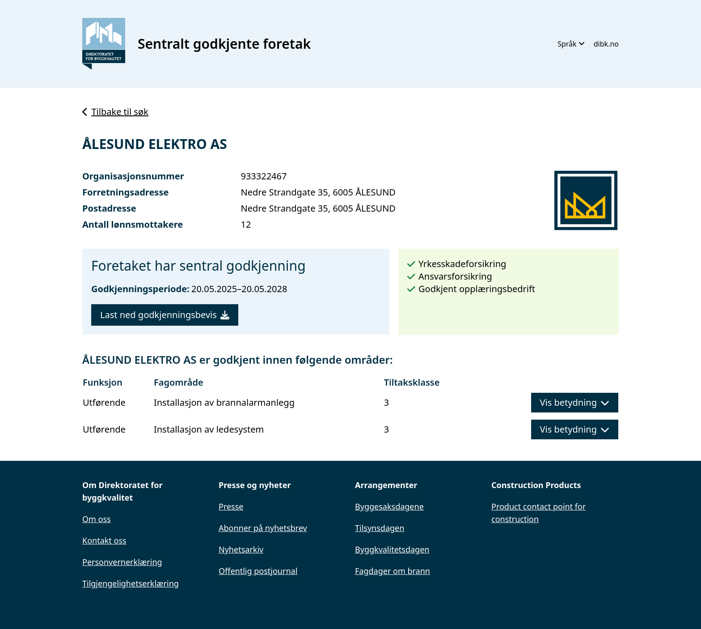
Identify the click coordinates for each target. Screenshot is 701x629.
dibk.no (606, 44)
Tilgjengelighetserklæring (130, 583)
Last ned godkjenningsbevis (164, 315)
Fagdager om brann (392, 570)
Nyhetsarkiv (241, 549)
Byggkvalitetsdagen (392, 549)
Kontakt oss (104, 540)
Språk (571, 44)
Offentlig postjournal (258, 570)
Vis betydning (574, 402)
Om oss (96, 519)
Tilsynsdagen (379, 528)
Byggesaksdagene (389, 506)
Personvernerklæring (122, 562)
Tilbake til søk (115, 112)
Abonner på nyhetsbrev (263, 528)
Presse (231, 506)
